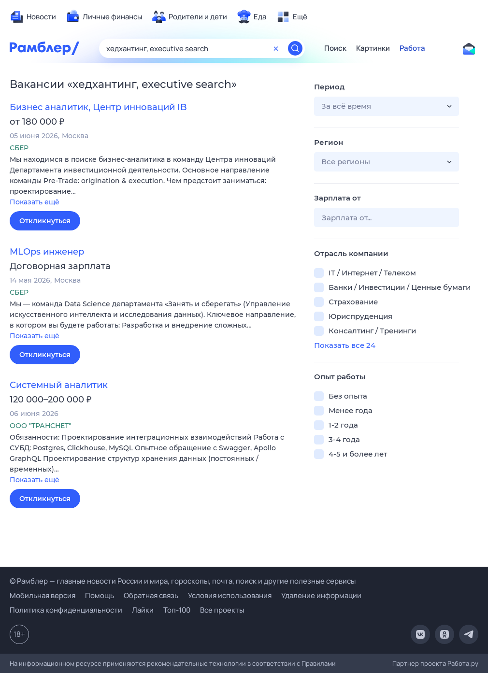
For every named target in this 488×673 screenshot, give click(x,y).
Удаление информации (321, 595)
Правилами (318, 663)
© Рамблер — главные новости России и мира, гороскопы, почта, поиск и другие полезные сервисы (183, 581)
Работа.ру (462, 663)
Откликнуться (45, 220)
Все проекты (222, 610)
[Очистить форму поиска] (276, 48)
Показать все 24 (344, 345)
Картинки (373, 48)
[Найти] (295, 48)
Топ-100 (176, 610)
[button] (155, 181)
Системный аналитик (59, 385)
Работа (412, 48)
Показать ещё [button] (34, 202)
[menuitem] (33, 17)
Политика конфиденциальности (66, 610)
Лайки (143, 610)
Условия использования (230, 595)
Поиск (335, 48)
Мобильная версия (42, 595)
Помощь (99, 595)
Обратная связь (151, 595)
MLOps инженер (47, 251)
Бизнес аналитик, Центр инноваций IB (98, 107)
